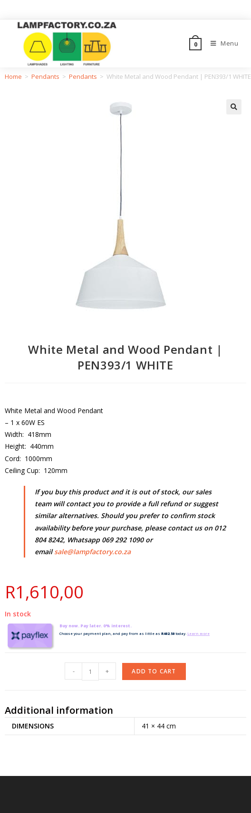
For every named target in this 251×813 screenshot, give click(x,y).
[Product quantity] (90, 671)
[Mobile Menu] (221, 43)
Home (13, 76)
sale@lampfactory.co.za (92, 551)
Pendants (45, 76)
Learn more (199, 633)
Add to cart (154, 671)
